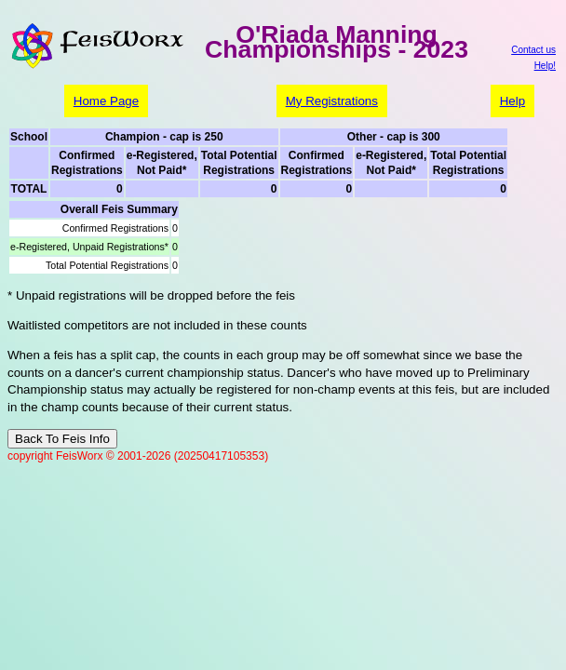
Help (512, 101)
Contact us (533, 50)
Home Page (106, 101)
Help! (545, 65)
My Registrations (332, 101)
